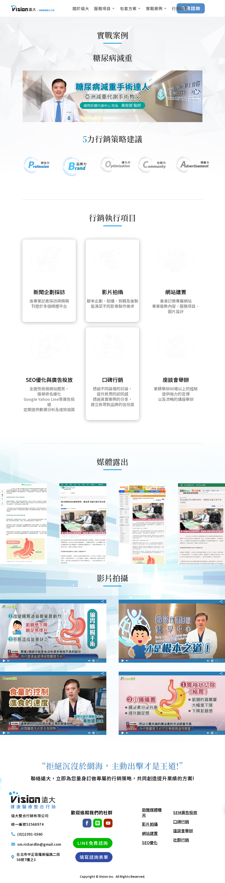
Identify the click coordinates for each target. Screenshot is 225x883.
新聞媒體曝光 (152, 812)
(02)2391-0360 (30, 834)
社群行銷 (181, 840)
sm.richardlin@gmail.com (39, 844)
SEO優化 (150, 842)
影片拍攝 (112, 292)
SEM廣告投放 (185, 812)
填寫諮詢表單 (94, 857)
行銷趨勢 (180, 8)
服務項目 (102, 8)
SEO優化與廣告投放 (49, 379)
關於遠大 (81, 8)
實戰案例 (154, 8)
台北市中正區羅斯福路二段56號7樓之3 (38, 857)
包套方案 (128, 8)
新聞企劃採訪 (49, 292)
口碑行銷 (112, 379)
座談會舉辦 (176, 379)
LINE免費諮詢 (92, 843)
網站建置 (175, 292)
